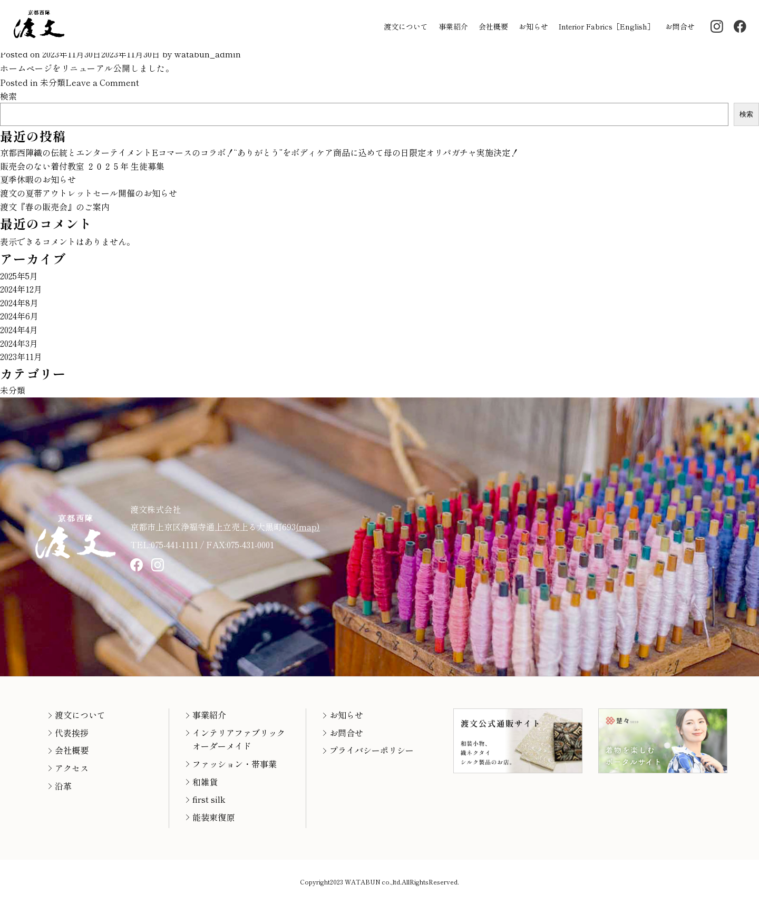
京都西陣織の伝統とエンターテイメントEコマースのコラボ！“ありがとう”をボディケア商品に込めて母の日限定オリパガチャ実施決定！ (259, 152)
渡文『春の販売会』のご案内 (55, 206)
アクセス (72, 768)
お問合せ (680, 26)
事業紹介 (453, 26)
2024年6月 (19, 315)
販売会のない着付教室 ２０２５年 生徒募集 (82, 166)
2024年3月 (19, 343)
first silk (208, 799)
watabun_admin (207, 53)
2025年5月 (19, 275)
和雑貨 (205, 781)
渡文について (406, 26)
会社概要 (493, 26)
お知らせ (533, 26)
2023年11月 (21, 356)
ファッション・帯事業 (234, 763)
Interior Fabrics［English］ (607, 26)
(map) (308, 526)
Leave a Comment (102, 82)
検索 (8, 96)
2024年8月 (19, 302)
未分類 (52, 82)
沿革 (63, 786)
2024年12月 (21, 289)
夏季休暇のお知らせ (38, 179)
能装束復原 (213, 817)
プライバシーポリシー (371, 750)
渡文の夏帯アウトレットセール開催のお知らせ (88, 193)
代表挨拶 (72, 732)
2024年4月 (19, 329)
